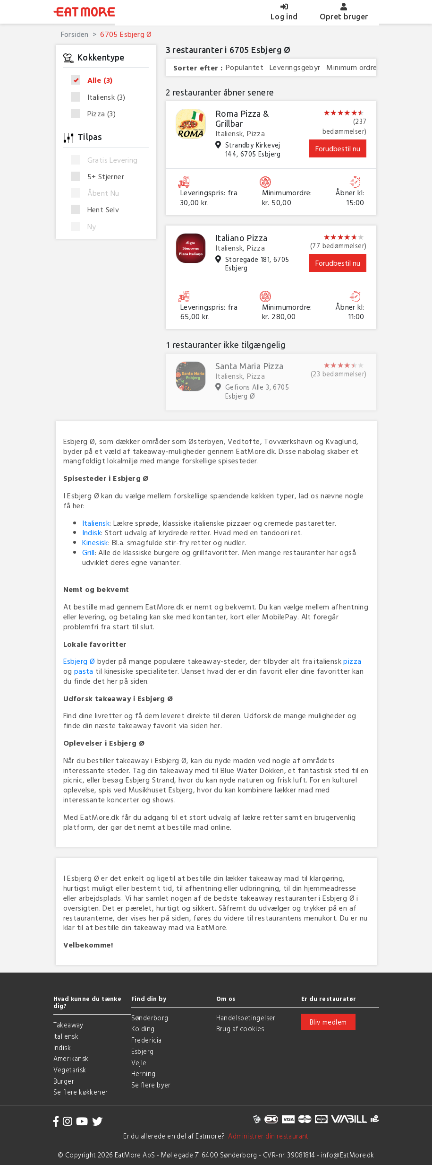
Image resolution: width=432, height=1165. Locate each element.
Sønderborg (150, 1018)
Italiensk (101, 97)
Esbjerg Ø (79, 661)
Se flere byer (151, 1085)
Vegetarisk (69, 1070)
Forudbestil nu (337, 148)
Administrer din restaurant (267, 1136)
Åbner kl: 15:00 (349, 198)
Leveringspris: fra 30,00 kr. (208, 198)
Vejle (139, 1063)
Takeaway (68, 1025)
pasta (83, 671)
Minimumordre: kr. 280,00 (287, 312)
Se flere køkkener (80, 1092)
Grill (88, 552)
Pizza (96, 114)
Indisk (91, 532)
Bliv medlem (328, 1022)
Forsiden (75, 34)
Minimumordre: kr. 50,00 (287, 198)
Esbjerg (142, 1051)
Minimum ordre (351, 67)
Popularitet (244, 67)
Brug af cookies (240, 1029)
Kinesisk (95, 542)
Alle (95, 80)
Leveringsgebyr (295, 67)
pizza (352, 661)
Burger (63, 1081)
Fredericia (146, 1040)
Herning (143, 1073)
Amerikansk (71, 1058)
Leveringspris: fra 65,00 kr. (208, 312)
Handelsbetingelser (246, 1018)
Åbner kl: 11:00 (349, 312)
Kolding (143, 1029)
